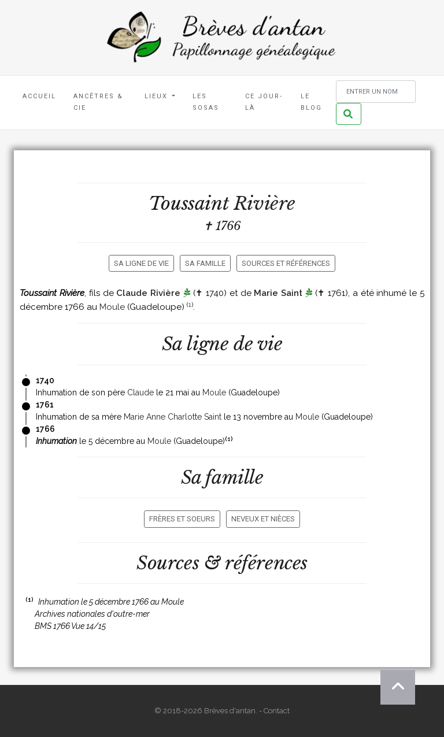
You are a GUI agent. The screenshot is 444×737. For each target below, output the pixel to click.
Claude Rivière (148, 293)
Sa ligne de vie (141, 263)
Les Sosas (206, 102)
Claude (140, 392)
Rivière (264, 203)
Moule (112, 307)
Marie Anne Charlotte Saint (172, 416)
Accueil (39, 96)
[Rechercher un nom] (376, 91)
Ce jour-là (264, 102)
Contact (277, 710)
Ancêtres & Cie (98, 102)
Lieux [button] (158, 96)
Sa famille (205, 263)
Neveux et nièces (263, 518)
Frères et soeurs (182, 518)
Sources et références (286, 263)
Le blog (311, 102)
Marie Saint (278, 293)
